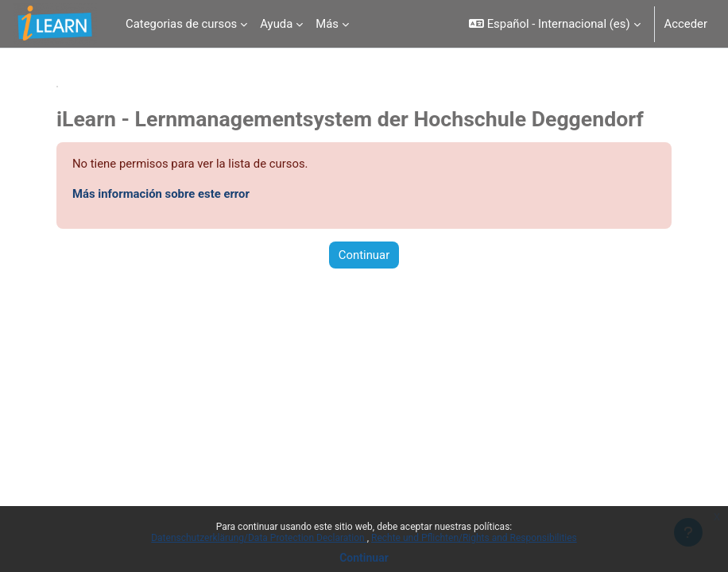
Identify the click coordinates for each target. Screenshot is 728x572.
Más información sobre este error (161, 194)
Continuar (364, 557)
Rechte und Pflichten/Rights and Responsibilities (474, 537)
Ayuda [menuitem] (276, 24)
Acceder (685, 24)
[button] (554, 24)
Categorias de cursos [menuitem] (181, 24)
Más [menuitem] (327, 24)
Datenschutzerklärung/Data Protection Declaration (258, 537)
